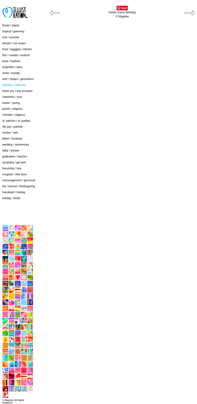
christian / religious (13, 114)
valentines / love (12, 97)
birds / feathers (11, 61)
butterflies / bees (12, 67)
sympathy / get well (14, 162)
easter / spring (11, 102)
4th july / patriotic (12, 126)
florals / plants (10, 25)
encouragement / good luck (19, 180)
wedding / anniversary (15, 144)
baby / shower (10, 150)
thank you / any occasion (17, 91)
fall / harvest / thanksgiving (18, 186)
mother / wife (10, 132)
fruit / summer (10, 37)
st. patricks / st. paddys (16, 120)
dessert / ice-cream (14, 43)
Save (124, 8)
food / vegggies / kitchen (17, 49)
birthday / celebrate (14, 85)
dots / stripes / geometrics (18, 79)
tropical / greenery (13, 31)
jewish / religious (12, 108)
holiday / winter (11, 198)
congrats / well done (14, 174)
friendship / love (12, 168)
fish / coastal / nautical (15, 55)
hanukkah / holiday (13, 192)
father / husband (12, 138)
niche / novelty (11, 73)
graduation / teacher (14, 156)
